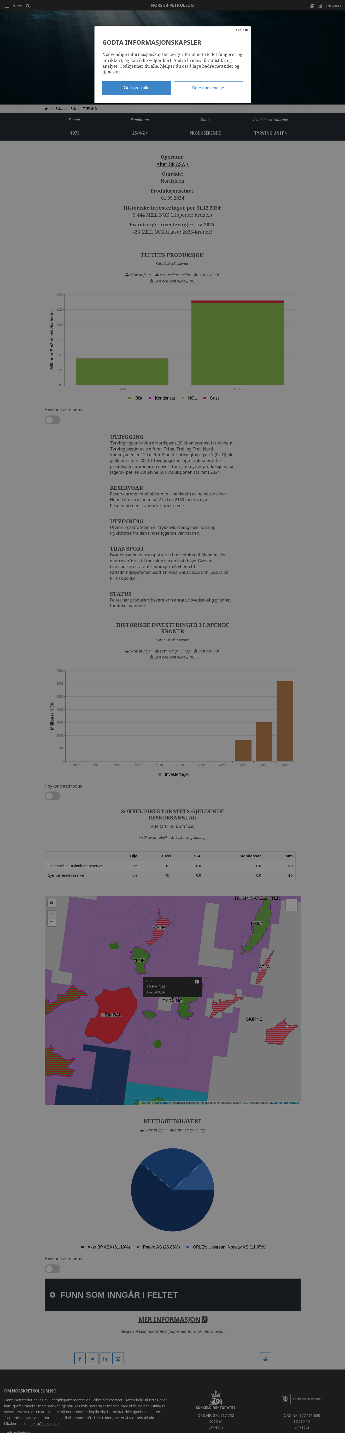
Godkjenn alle (136, 87)
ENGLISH (242, 30)
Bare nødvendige (208, 88)
